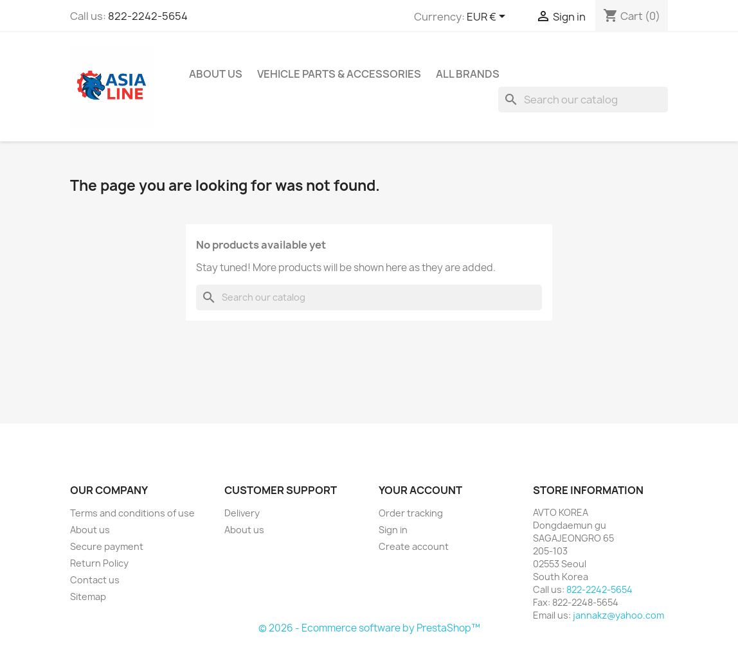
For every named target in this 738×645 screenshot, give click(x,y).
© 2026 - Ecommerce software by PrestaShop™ (369, 628)
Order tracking (411, 513)
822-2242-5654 (148, 16)
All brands (468, 74)
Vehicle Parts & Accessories (339, 74)
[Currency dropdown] (488, 17)
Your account (420, 490)
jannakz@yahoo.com (618, 615)
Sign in (393, 530)
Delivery (242, 513)
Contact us (95, 580)
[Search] (583, 99)
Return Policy (99, 563)
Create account (414, 546)
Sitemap (88, 596)
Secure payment (106, 546)
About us (215, 74)
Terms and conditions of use (132, 513)
